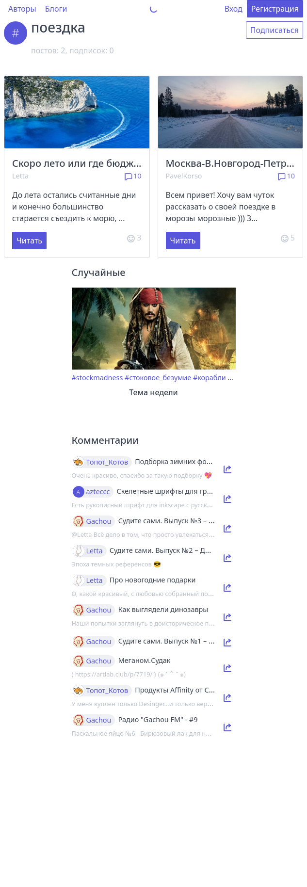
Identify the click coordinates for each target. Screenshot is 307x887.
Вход (233, 8)
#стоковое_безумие (158, 377)
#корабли (209, 377)
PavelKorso (184, 175)
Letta (20, 175)
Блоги (56, 8)
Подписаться (274, 30)
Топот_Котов (107, 462)
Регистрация (275, 8)
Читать (29, 240)
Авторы (22, 8)
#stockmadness (97, 377)
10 (133, 175)
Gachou (99, 521)
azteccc (98, 492)
